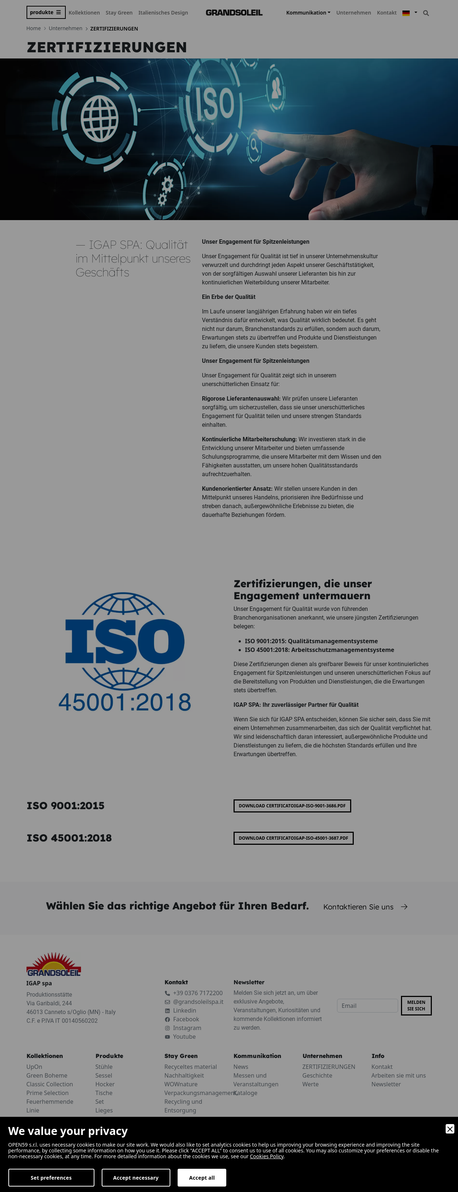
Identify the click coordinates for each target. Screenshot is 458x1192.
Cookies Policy (267, 1156)
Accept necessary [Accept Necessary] (136, 1177)
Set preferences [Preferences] (51, 1177)
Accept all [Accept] (202, 1177)
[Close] (450, 1129)
